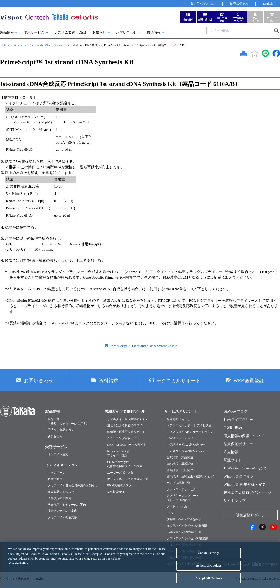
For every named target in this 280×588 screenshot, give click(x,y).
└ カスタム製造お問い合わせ (186, 451)
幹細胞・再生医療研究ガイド (126, 432)
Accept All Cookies (209, 582)
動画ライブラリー (238, 420)
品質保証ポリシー (238, 444)
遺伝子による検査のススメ (124, 425)
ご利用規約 (233, 428)
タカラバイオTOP (202, 3)
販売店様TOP (239, 3)
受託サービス (34, 32)
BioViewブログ (236, 411)
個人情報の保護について (244, 436)
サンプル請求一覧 (178, 483)
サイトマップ (235, 501)
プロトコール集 (177, 506)
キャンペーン (56, 472)
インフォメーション (61, 465)
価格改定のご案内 (59, 498)
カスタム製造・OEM (70, 32)
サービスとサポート (180, 411)
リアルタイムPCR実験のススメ (127, 419)
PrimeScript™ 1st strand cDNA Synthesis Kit (39, 45)
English (268, 3)
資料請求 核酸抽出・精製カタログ (190, 476)
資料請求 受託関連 (180, 470)
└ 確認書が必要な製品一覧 (184, 532)
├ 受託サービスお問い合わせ (186, 444)
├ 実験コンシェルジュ (181, 438)
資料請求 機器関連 (180, 463)
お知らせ (99, 32)
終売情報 (231, 452)
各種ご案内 (55, 479)
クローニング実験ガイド (123, 438)
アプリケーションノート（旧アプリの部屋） (183, 498)
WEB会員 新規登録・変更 (245, 484)
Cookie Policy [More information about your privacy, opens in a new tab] (18, 567)
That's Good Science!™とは (245, 468)
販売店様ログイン (250, 515)
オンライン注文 (58, 454)
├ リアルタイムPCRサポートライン (190, 432)
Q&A (170, 513)
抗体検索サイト (117, 491)
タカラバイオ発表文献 (62, 517)
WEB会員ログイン (239, 476)
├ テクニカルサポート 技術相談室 (189, 425)
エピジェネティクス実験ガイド (127, 479)
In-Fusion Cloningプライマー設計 (118, 453)
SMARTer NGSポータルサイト (126, 444)
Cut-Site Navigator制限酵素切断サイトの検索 (124, 464)
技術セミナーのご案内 (62, 511)
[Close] (272, 568)
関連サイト (233, 460)
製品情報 (7, 32)
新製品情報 (55, 436)
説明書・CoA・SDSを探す (184, 519)
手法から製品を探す (61, 430)
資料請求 (108, 380)
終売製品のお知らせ (61, 491)
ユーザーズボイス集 (120, 472)
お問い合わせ (126, 32)
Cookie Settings (208, 556)
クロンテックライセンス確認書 (187, 538)
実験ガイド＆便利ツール (125, 411)
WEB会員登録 (248, 380)
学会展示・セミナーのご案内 (67, 504)
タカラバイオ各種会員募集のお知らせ (73, 485)
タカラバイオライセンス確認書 (187, 525)
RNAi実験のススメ (119, 485)
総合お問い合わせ (178, 419)
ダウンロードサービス (181, 489)
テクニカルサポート (178, 380)
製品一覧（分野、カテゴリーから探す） (68, 421)
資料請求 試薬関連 (180, 457)
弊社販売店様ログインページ (247, 492)
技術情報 (154, 32)
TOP (3, 45)
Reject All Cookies (208, 569)
